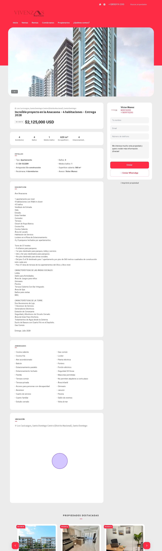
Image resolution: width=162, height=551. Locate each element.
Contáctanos (48, 23)
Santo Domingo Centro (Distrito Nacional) (46, 108)
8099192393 (126, 110)
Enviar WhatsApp (129, 173)
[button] (15, 545)
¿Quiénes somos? (81, 23)
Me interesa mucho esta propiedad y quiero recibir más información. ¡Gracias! (129, 150)
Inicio (15, 23)
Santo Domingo (70, 108)
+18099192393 (127, 112)
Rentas (35, 23)
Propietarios (64, 23)
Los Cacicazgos (23, 108)
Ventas (25, 23)
